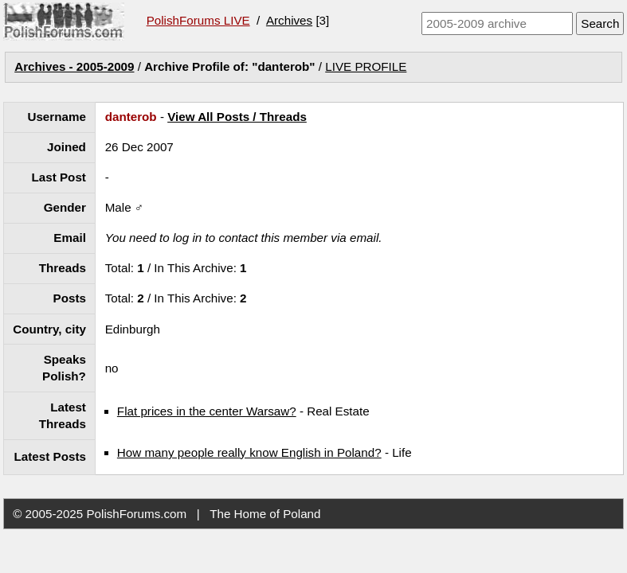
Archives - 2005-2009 (74, 66)
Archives (289, 20)
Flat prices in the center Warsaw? (206, 411)
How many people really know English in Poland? (249, 452)
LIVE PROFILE (365, 66)
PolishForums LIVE (198, 20)
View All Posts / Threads (237, 116)
